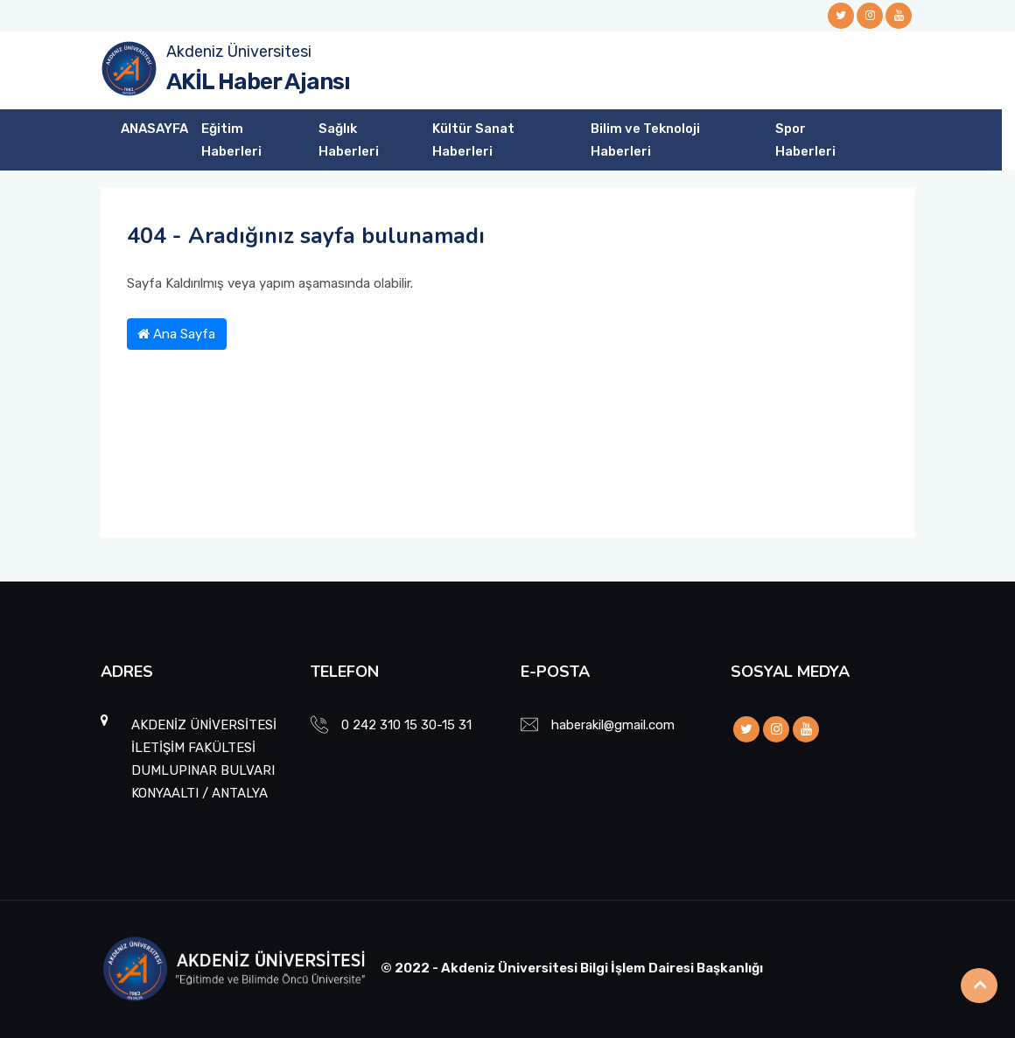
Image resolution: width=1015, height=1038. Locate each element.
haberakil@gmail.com (613, 725)
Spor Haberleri (805, 140)
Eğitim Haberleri (231, 140)
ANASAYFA (154, 128)
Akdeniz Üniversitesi (239, 51)
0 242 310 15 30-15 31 (406, 725)
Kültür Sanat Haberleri (473, 140)
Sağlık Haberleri (348, 140)
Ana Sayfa (176, 334)
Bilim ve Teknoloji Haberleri (645, 140)
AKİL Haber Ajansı (258, 81)
